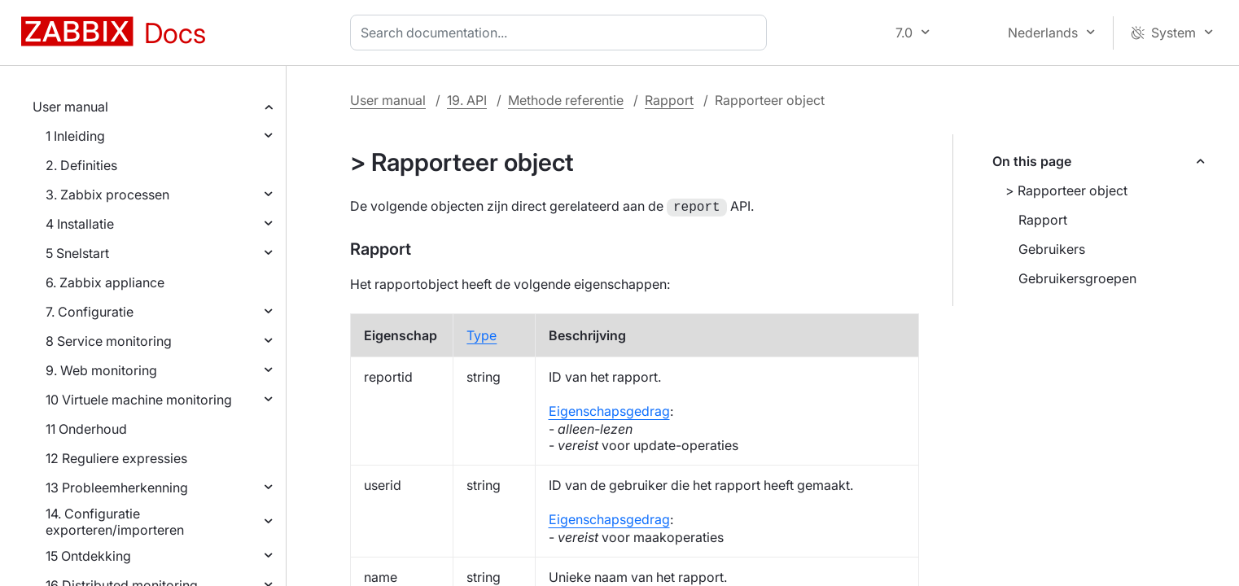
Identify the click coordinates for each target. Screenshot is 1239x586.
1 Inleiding (75, 136)
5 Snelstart (77, 253)
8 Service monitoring (109, 341)
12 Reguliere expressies (116, 458)
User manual (70, 106)
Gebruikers (1051, 249)
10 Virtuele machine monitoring (139, 399)
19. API (467, 100)
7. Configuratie (90, 312)
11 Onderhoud (86, 429)
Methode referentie (566, 100)
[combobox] (561, 32)
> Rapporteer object (1066, 190)
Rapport (669, 100)
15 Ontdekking (88, 556)
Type (481, 334)
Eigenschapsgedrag (609, 409)
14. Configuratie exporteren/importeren (115, 521)
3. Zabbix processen (107, 194)
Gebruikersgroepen (1077, 278)
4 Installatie (80, 224)
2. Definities (81, 165)
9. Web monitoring (101, 370)
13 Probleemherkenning (117, 487)
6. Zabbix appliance (105, 282)
